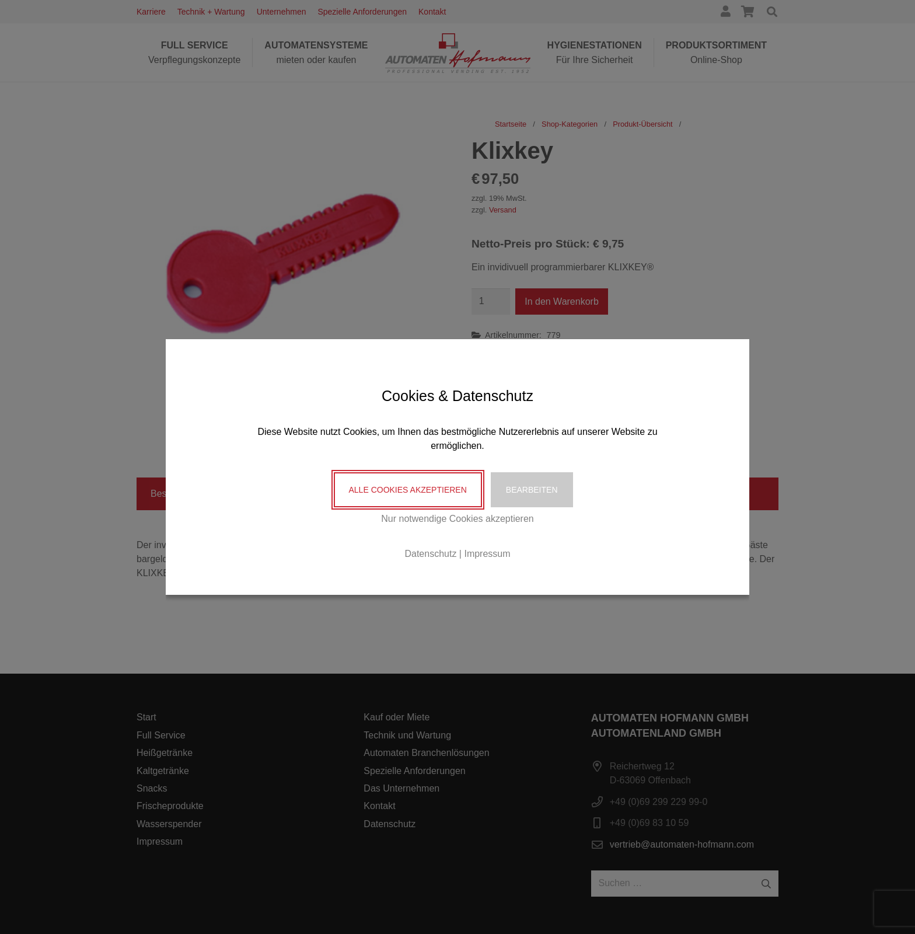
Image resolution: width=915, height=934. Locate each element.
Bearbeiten (532, 489)
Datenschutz (430, 554)
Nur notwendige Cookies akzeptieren (457, 519)
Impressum (487, 554)
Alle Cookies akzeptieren (408, 489)
